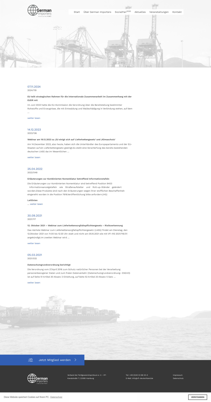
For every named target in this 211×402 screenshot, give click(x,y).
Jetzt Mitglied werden (55, 360)
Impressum (177, 375)
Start (77, 12)
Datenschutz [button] (56, 397)
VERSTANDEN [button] (197, 397)
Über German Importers (97, 12)
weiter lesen (33, 118)
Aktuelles (140, 12)
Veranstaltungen (159, 12)
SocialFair (123, 12)
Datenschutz (178, 378)
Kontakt (177, 12)
